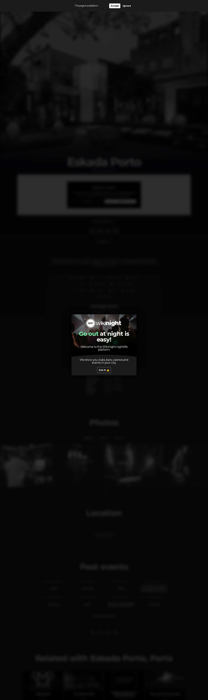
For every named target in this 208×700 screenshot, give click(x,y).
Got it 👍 (104, 370)
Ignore (127, 5)
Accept (115, 5)
